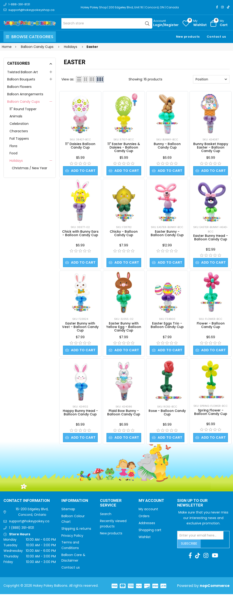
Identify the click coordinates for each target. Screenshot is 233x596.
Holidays (16, 160)
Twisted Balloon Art (22, 72)
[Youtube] (215, 557)
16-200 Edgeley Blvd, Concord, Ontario (32, 514)
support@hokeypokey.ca (29, 523)
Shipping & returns (76, 530)
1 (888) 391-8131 (21, 529)
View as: (67, 79)
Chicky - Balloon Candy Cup (124, 234)
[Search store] (106, 23)
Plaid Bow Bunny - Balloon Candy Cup (123, 414)
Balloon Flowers (19, 86)
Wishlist (145, 538)
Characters (19, 131)
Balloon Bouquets (21, 79)
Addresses (147, 525)
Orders (144, 518)
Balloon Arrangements (25, 94)
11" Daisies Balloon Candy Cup (80, 146)
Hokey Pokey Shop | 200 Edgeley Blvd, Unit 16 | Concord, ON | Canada (132, 7)
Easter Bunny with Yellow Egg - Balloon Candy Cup (123, 328)
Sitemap (68, 511)
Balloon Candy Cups (23, 101)
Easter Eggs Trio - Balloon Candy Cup (167, 326)
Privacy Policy (72, 537)
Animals (16, 116)
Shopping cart (150, 532)
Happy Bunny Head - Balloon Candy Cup (80, 414)
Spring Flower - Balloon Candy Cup (210, 413)
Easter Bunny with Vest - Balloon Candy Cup (80, 328)
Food (13, 153)
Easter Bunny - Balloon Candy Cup (167, 234)
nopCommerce (215, 587)
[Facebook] (217, 7)
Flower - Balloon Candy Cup (211, 326)
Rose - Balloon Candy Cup (167, 414)
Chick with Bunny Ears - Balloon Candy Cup (80, 234)
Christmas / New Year (29, 168)
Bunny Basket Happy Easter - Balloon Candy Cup (210, 147)
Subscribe (189, 545)
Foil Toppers (19, 138)
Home (7, 46)
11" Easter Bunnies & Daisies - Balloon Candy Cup (123, 147)
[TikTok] (228, 7)
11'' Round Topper (23, 109)
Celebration (19, 123)
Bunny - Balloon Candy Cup (167, 146)
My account (148, 511)
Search (105, 515)
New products (188, 36)
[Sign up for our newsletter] (200, 537)
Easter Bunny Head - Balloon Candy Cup (210, 238)
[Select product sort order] (211, 79)
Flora (13, 146)
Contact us (216, 36)
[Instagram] (222, 7)
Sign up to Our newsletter (192, 505)
